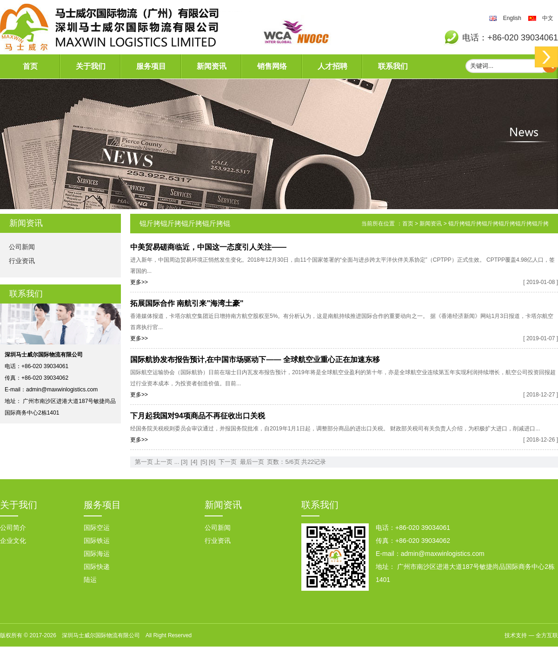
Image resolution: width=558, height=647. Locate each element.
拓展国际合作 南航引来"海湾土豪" (187, 303)
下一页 (228, 461)
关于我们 (91, 66)
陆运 (90, 579)
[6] (212, 461)
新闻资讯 (211, 66)
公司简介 (13, 527)
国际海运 (97, 553)
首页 (30, 66)
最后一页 (252, 461)
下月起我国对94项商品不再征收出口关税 (197, 416)
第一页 (144, 461)
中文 (547, 18)
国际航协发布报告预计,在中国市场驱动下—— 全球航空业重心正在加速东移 (255, 359)
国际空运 (97, 527)
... (176, 461)
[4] (194, 461)
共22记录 (313, 461)
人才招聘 (332, 66)
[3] (184, 461)
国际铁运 (97, 540)
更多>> (139, 282)
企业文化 (13, 540)
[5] (203, 461)
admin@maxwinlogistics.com (62, 389)
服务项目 (151, 66)
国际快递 (97, 566)
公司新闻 (22, 247)
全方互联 (547, 635)
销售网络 (272, 66)
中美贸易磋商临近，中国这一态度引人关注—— (208, 247)
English (512, 18)
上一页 (163, 461)
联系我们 (393, 66)
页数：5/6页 (283, 461)
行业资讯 (22, 260)
